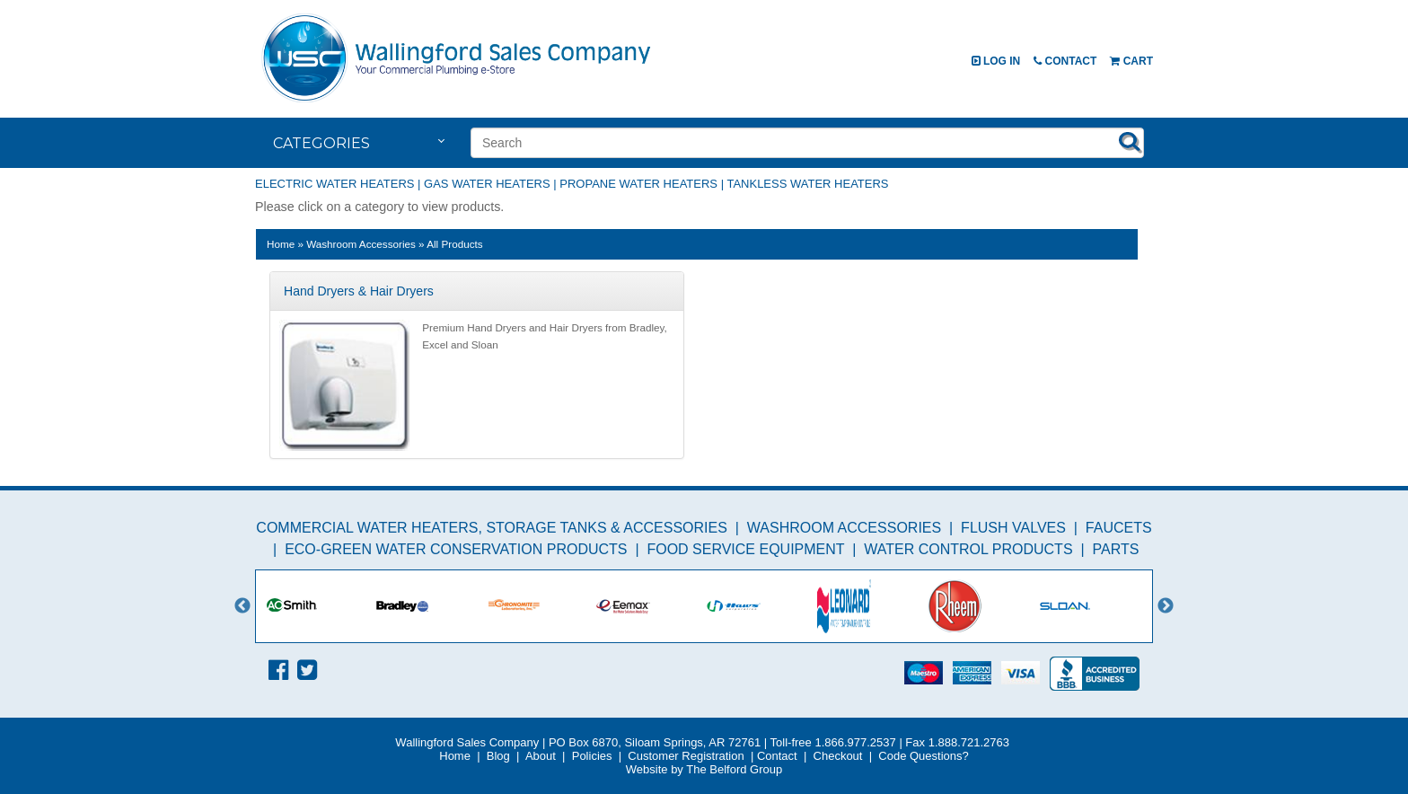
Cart (1131, 61)
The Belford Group (734, 769)
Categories (321, 143)
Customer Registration (686, 756)
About (540, 756)
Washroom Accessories (844, 527)
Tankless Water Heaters (807, 183)
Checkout (838, 756)
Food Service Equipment (745, 549)
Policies (592, 756)
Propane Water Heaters (638, 183)
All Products (454, 244)
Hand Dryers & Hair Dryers (359, 291)
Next (1166, 606)
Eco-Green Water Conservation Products (456, 549)
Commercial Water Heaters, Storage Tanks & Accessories (491, 527)
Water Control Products (968, 549)
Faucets (1119, 527)
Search (1129, 141)
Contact (1065, 61)
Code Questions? (923, 756)
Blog (498, 756)
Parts (1115, 549)
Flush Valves (1013, 527)
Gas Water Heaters (487, 183)
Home (281, 244)
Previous (242, 606)
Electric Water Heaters (334, 183)
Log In (996, 61)
